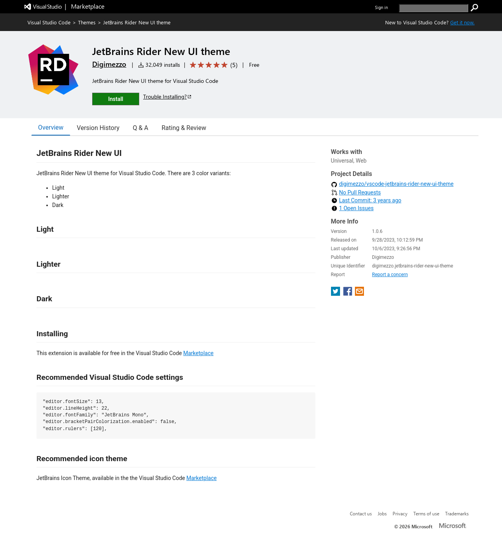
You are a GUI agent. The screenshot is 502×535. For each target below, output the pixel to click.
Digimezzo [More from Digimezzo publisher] (109, 64)
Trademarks (457, 513)
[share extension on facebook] (348, 293)
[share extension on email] (359, 293)
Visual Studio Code (49, 22)
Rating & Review (184, 128)
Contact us (361, 513)
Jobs (382, 513)
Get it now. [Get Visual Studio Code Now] (462, 22)
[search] (433, 8)
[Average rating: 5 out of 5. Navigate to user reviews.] (212, 65)
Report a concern (390, 274)
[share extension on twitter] (336, 293)
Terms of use (426, 513)
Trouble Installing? (167, 96)
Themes (87, 22)
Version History (98, 128)
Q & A (140, 128)
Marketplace (198, 353)
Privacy (400, 513)
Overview (51, 127)
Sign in (381, 7)
